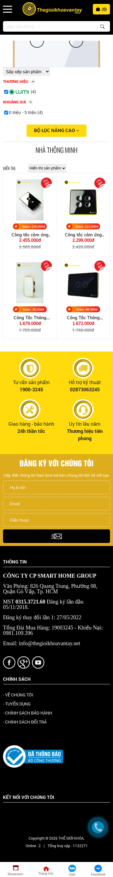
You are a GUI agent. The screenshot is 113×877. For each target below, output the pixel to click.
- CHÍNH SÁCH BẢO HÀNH (27, 713)
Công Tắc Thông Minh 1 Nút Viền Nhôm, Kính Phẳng (30, 317)
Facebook (20, 813)
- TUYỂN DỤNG (17, 704)
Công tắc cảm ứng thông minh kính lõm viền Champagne (29, 235)
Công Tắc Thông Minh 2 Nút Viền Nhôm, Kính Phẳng (83, 317)
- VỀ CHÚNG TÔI (18, 695)
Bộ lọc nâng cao (56, 130)
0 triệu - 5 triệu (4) (26, 112)
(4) (22, 92)
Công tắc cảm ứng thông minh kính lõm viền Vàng (83, 235)
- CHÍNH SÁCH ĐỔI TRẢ (25, 722)
